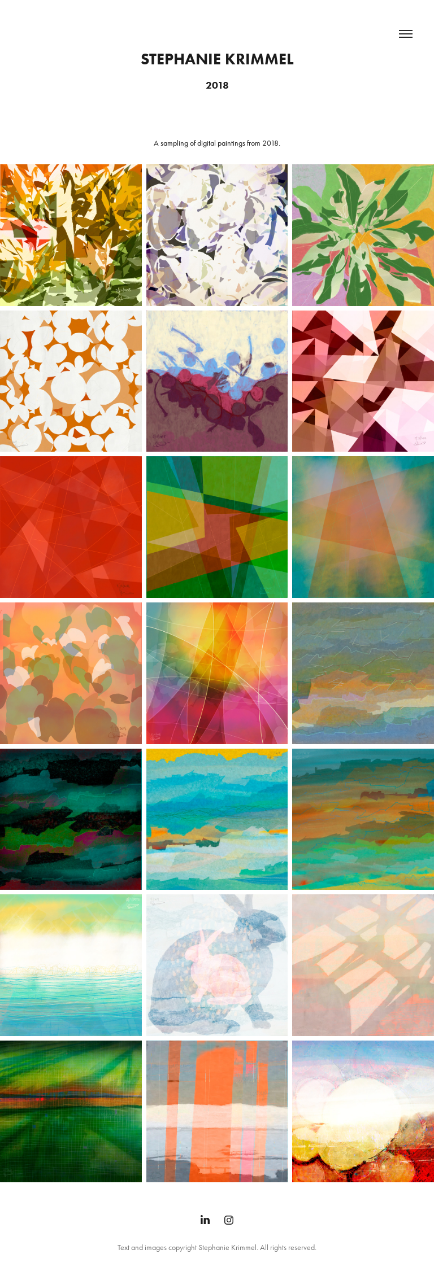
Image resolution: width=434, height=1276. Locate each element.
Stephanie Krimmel (217, 58)
